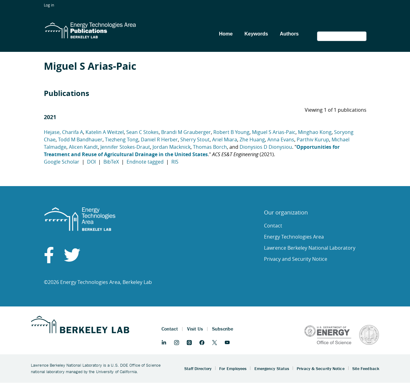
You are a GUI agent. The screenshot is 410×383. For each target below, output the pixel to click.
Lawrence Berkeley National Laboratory (309, 247)
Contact (273, 225)
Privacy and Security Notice (295, 259)
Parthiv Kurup (313, 139)
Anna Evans (280, 139)
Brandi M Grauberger (186, 132)
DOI (91, 161)
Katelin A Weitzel (105, 132)
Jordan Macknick (171, 147)
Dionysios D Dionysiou (266, 147)
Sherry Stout (195, 139)
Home (225, 33)
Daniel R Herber (159, 139)
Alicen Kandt (83, 147)
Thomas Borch (210, 147)
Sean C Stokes (142, 132)
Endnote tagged (145, 161)
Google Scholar (61, 161)
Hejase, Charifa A (63, 132)
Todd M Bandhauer (80, 139)
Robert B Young (231, 132)
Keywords (256, 33)
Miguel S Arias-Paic (273, 132)
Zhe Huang (252, 139)
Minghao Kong (315, 132)
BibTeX (111, 161)
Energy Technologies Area (294, 236)
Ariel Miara (224, 139)
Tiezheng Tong (121, 139)
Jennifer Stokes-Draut (125, 147)
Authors (289, 33)
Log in (49, 5)
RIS (174, 161)
